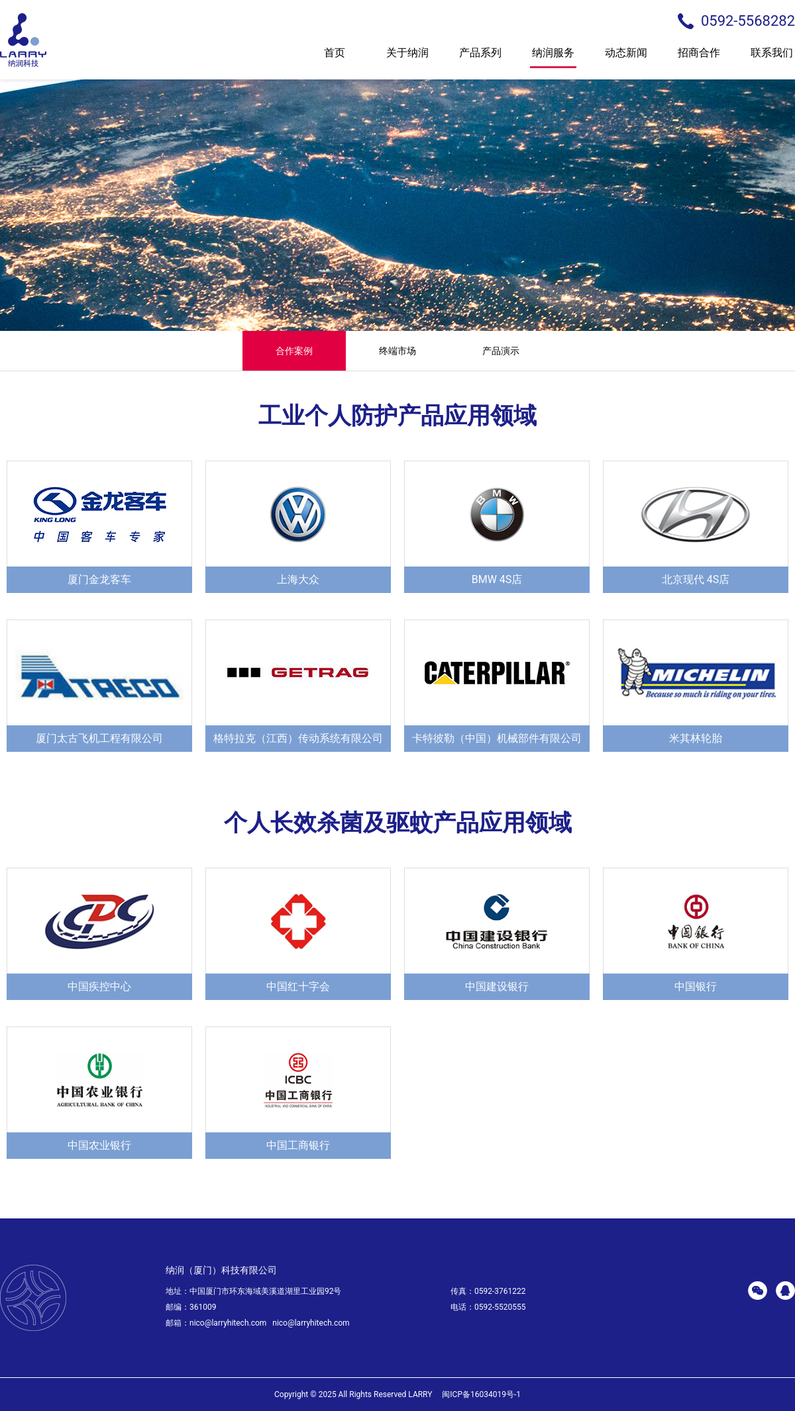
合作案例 (294, 350)
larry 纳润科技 (23, 40)
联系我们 (772, 56)
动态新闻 (626, 56)
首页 (334, 56)
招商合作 (699, 56)
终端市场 (397, 350)
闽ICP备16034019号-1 (481, 1394)
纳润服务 (553, 56)
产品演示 (500, 350)
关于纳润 (407, 56)
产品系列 (480, 56)
